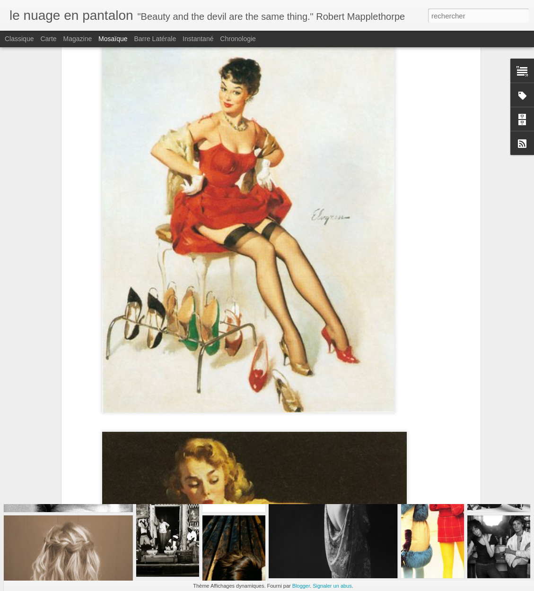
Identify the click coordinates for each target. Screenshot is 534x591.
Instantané (198, 39)
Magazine (77, 39)
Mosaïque (112, 39)
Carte (48, 39)
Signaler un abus (332, 586)
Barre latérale (155, 39)
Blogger (301, 586)
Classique (19, 39)
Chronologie (238, 39)
